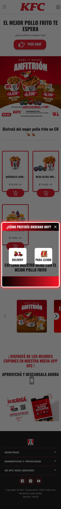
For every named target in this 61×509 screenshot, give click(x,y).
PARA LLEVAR (43, 260)
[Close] (55, 227)
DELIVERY (17, 260)
